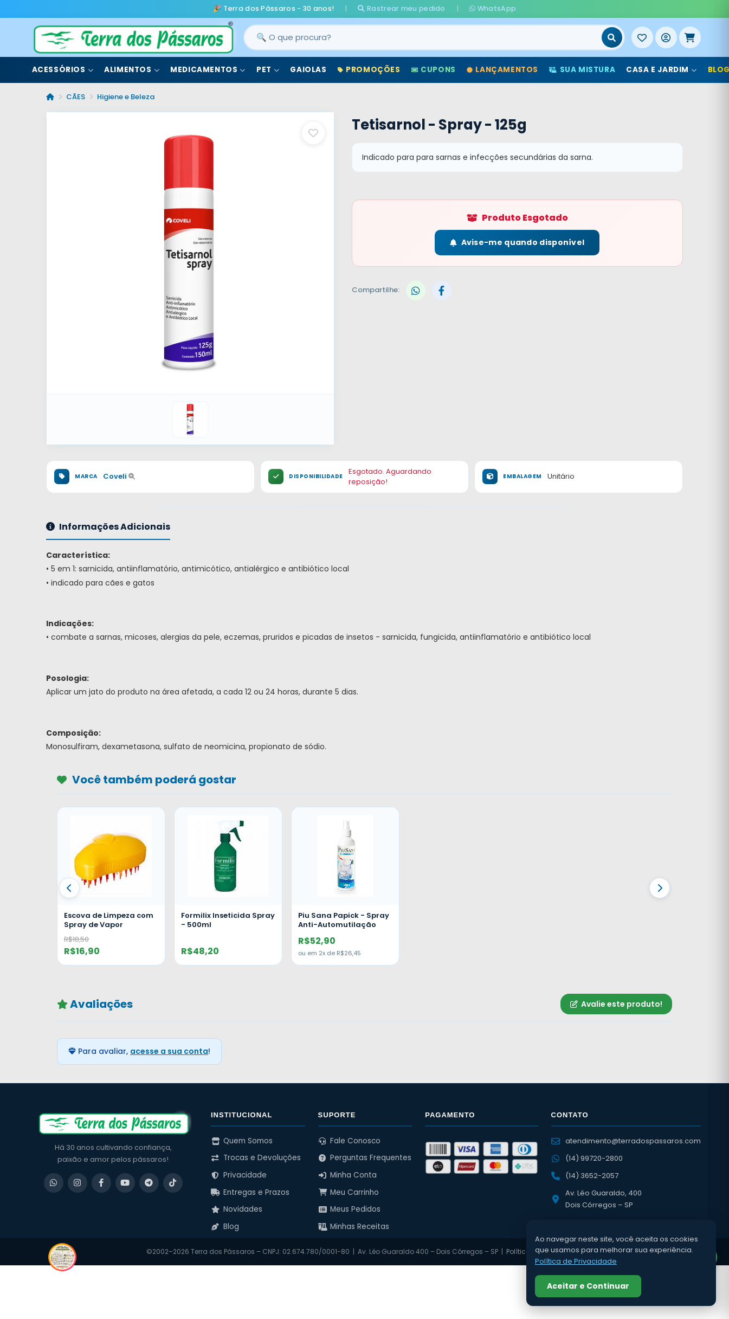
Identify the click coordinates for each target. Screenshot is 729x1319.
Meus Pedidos (349, 1209)
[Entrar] (666, 37)
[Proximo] (659, 888)
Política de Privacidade (576, 1261)
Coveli (119, 476)
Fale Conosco (349, 1141)
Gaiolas (308, 70)
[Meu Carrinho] (690, 37)
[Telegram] (149, 1183)
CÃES (75, 97)
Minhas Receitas (354, 1226)
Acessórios (63, 70)
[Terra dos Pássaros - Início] (133, 37)
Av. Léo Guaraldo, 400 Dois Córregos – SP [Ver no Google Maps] (596, 1199)
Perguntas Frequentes (365, 1158)
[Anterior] (69, 888)
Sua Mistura (582, 70)
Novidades (236, 1209)
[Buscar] (612, 37)
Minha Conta (347, 1175)
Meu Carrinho (348, 1192)
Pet (267, 70)
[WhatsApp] (53, 1183)
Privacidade (239, 1175)
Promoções (369, 70)
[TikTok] (173, 1183)
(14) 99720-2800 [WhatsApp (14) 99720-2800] (587, 1158)
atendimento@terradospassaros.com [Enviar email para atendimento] (626, 1141)
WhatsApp (492, 8)
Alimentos (131, 70)
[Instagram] (77, 1183)
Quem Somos (242, 1141)
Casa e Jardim (661, 70)
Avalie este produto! (616, 1004)
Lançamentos (502, 70)
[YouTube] (125, 1183)
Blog (225, 1226)
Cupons (433, 70)
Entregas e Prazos (250, 1192)
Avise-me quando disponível (517, 242)
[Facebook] (101, 1183)
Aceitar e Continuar (588, 1286)
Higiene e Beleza (125, 97)
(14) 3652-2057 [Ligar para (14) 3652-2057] (584, 1175)
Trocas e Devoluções (256, 1158)
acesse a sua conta (169, 1051)
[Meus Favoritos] (642, 37)
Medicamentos (208, 70)
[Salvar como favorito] (313, 133)
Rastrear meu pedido (401, 8)
